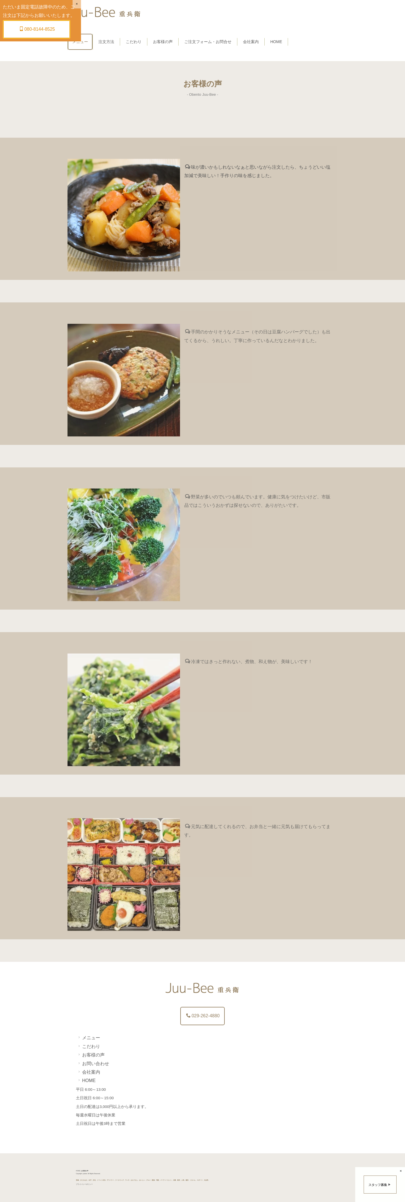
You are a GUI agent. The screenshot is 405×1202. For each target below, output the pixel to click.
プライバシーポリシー (84, 1184)
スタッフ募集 (379, 1185)
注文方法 (106, 41)
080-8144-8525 (37, 29)
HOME (276, 41)
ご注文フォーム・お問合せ (207, 41)
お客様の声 (163, 41)
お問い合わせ (93, 1063)
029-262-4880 (203, 1015)
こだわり (133, 41)
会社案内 (251, 41)
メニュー (80, 41)
